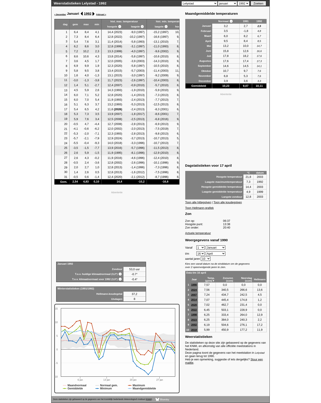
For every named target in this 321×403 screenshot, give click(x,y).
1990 (194, 284)
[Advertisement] (117, 226)
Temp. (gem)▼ (210, 279)
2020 (194, 304)
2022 (194, 309)
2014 (194, 299)
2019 (194, 329)
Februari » (101, 14)
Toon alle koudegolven (228, 202)
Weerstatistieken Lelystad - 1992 (80, 3)
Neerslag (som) (246, 279)
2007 (194, 294)
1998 (194, 314)
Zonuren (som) (228, 279)
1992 (87, 13)
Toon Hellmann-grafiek (199, 208)
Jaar (194, 279)
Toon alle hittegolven (198, 202)
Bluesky (162, 399)
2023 (194, 319)
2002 (194, 324)
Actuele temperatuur (198, 233)
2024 (194, 290)
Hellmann (259, 279)
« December (60, 14)
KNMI (148, 399)
